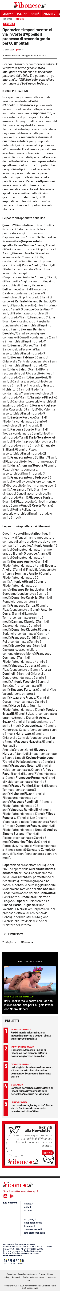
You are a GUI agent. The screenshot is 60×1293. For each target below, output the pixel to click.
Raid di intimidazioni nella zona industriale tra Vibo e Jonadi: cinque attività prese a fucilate (31, 1035)
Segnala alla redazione (27, 1274)
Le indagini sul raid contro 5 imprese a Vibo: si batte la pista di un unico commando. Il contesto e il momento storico (32, 1072)
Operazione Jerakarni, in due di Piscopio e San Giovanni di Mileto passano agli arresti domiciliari (29, 1052)
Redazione (11, 1274)
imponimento (15, 934)
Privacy (42, 1274)
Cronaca (20, 19)
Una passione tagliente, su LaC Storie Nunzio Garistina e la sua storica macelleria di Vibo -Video (31, 1108)
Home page (7, 19)
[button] (54, 20)
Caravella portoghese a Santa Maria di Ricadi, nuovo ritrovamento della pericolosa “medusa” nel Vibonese (32, 1090)
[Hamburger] (4, 5)
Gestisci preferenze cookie (33, 1277)
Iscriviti (48, 1152)
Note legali (16, 1277)
